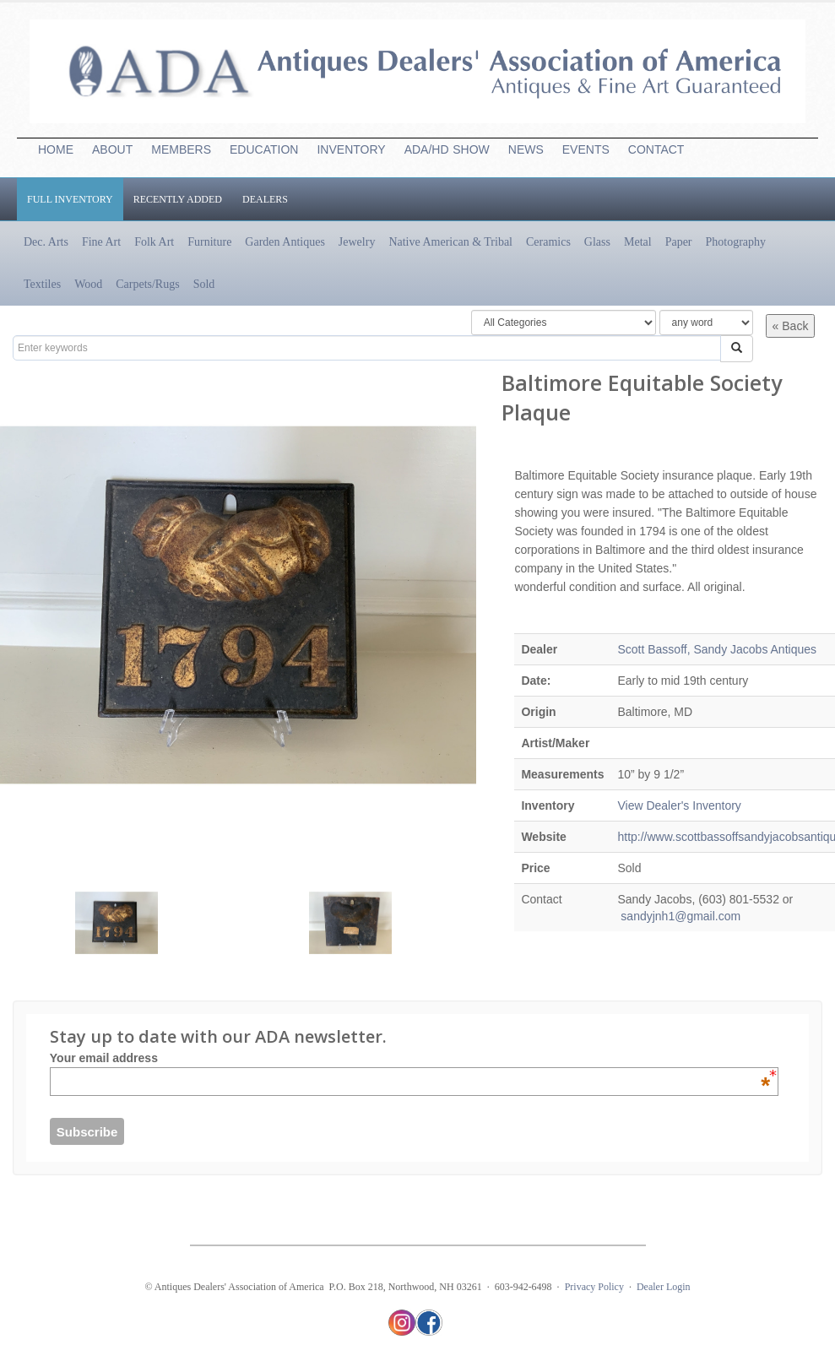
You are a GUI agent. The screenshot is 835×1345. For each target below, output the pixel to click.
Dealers (265, 199)
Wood (88, 284)
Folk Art (154, 242)
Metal (638, 242)
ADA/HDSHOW (447, 149)
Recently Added (177, 199)
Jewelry (357, 242)
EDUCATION (264, 149)
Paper (678, 242)
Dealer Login (664, 1287)
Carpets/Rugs (147, 284)
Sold (204, 284)
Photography (736, 242)
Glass (597, 242)
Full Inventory (70, 199)
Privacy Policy (594, 1287)
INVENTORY (351, 149)
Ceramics (548, 242)
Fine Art (101, 242)
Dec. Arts (46, 242)
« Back (791, 326)
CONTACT (656, 149)
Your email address (410, 1058)
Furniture (209, 242)
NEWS (526, 149)
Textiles (42, 284)
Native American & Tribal (450, 242)
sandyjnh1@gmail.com (678, 916)
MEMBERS (181, 149)
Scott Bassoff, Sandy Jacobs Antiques (716, 649)
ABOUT (112, 149)
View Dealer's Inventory (678, 805)
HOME (55, 149)
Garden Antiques (284, 242)
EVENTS (586, 149)
